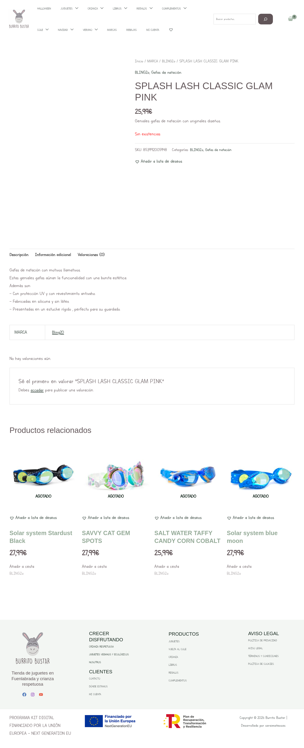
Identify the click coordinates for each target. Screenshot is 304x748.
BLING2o (170, 61)
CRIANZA (173, 658)
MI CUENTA (95, 695)
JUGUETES (174, 642)
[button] (158, 161)
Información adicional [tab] (54, 255)
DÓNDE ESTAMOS (98, 687)
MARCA (153, 61)
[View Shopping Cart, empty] (290, 19)
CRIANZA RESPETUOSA (101, 647)
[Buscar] (265, 19)
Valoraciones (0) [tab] (93, 255)
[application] (48, 30)
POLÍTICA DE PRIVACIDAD (262, 641)
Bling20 (58, 333)
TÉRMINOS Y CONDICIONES (263, 657)
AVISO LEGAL (255, 649)
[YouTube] (41, 695)
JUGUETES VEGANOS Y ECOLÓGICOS (109, 655)
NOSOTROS (95, 663)
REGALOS (173, 673)
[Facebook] (24, 695)
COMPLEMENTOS (178, 681)
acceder (37, 391)
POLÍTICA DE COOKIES (261, 664)
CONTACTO (94, 679)
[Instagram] (33, 695)
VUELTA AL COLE (177, 650)
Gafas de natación (167, 72)
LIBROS (173, 665)
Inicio (139, 61)
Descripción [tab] (19, 255)
